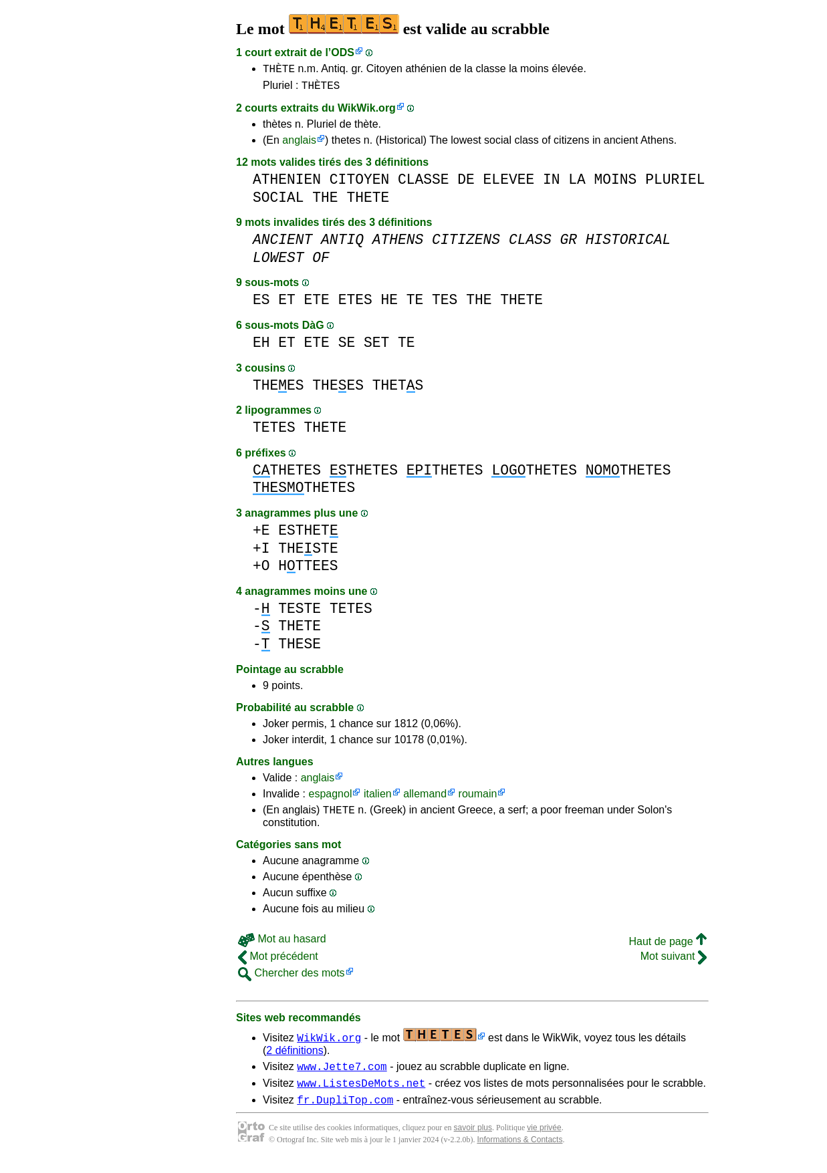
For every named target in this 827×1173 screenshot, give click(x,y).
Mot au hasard (282, 944)
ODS (342, 52)
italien (378, 797)
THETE (367, 201)
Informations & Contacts (519, 1151)
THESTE (308, 552)
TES (444, 303)
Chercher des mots (291, 979)
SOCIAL (278, 201)
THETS (398, 389)
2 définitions (294, 1056)
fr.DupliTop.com (345, 1111)
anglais (299, 144)
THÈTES (321, 89)
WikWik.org (367, 112)
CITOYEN (359, 183)
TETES (274, 431)
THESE (299, 648)
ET (287, 303)
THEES (278, 389)
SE (347, 346)
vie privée (544, 1139)
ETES (355, 303)
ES (261, 303)
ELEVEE (509, 183)
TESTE (299, 612)
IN (551, 183)
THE (325, 201)
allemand (425, 797)
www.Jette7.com (341, 1074)
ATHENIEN (287, 183)
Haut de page (667, 947)
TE (415, 303)
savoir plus (473, 1139)
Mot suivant (673, 962)
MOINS (615, 183)
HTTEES (308, 569)
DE (466, 183)
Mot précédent (278, 962)
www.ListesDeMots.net (361, 1092)
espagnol (330, 797)
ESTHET (308, 534)
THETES (287, 474)
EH (261, 346)
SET (376, 346)
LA (577, 183)
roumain (478, 797)
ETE (317, 303)
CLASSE (423, 183)
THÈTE (279, 70)
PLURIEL (675, 183)
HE (389, 303)
